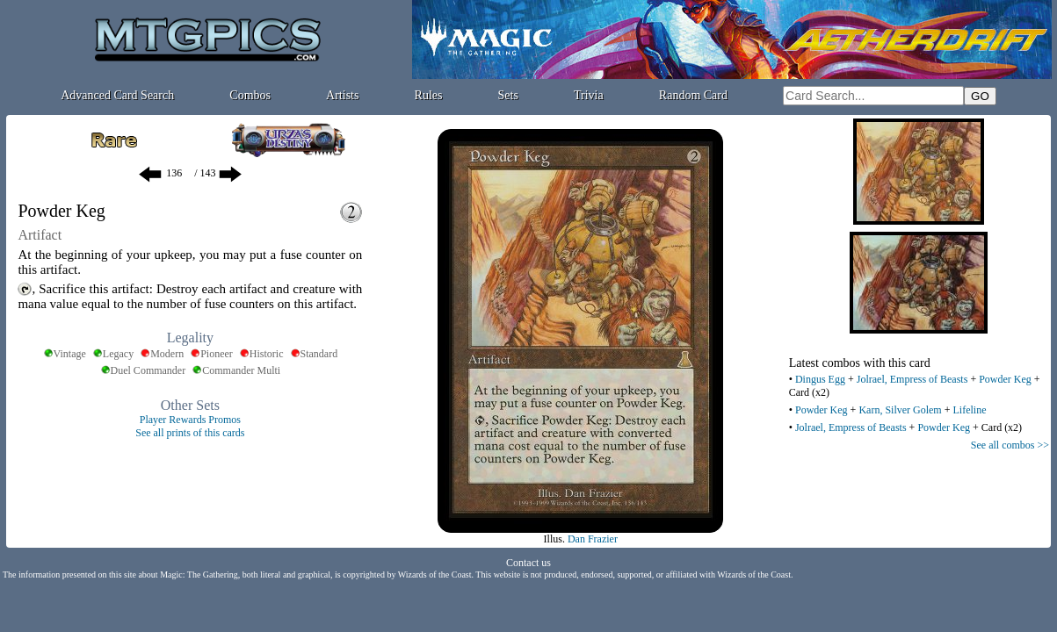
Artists (342, 95)
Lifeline (969, 410)
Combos (250, 95)
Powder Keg (1005, 379)
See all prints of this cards (189, 433)
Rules (429, 95)
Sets (508, 95)
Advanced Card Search (117, 95)
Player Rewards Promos (190, 419)
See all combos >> (1010, 445)
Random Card (693, 95)
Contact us (528, 563)
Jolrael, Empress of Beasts (912, 379)
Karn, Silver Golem (899, 410)
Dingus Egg (820, 379)
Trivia (589, 95)
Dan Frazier (593, 539)
